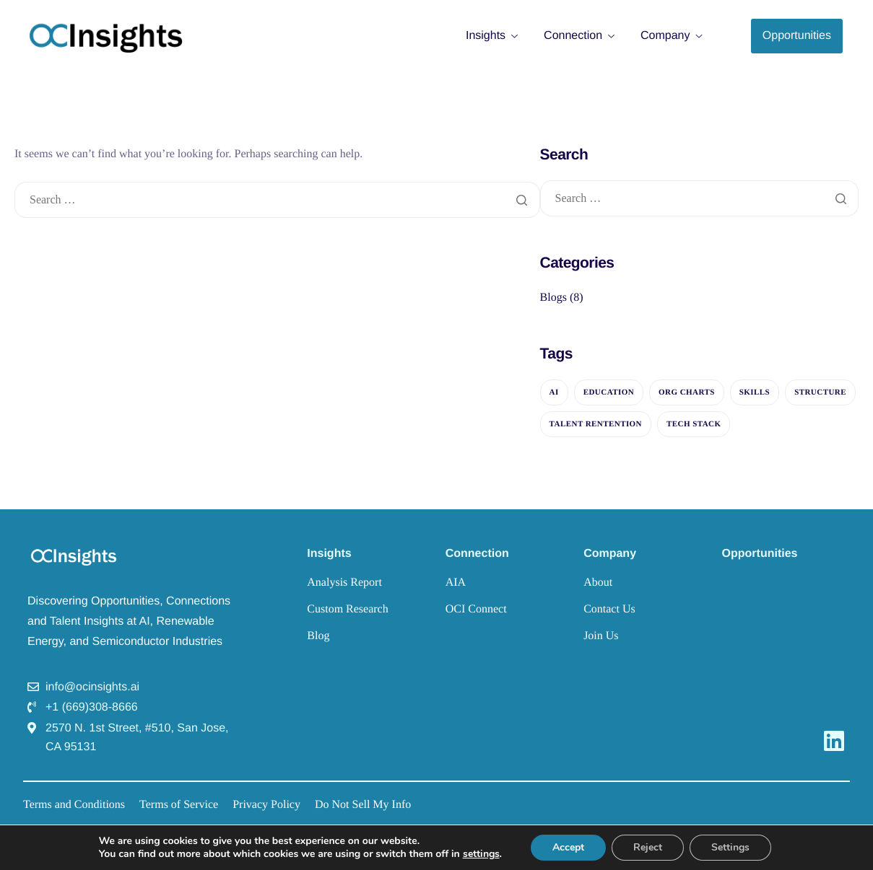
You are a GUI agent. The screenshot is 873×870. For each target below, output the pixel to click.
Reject (647, 847)
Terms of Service (178, 805)
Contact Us (609, 609)
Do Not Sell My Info (363, 805)
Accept (568, 847)
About (597, 582)
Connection (579, 36)
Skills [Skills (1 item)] (754, 392)
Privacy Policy (266, 805)
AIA (456, 582)
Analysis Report (344, 582)
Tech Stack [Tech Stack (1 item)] (693, 424)
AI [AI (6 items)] (554, 392)
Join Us (600, 636)
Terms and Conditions (74, 805)
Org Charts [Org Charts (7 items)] (687, 392)
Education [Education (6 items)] (608, 392)
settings (481, 854)
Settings (730, 847)
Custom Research (347, 609)
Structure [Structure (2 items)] (820, 392)
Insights (492, 36)
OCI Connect (476, 609)
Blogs (553, 297)
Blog (318, 636)
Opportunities (760, 554)
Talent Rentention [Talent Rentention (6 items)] (596, 424)
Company (671, 36)
